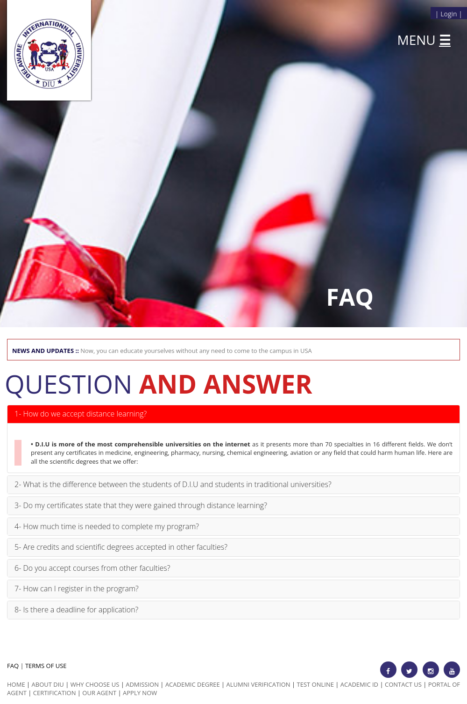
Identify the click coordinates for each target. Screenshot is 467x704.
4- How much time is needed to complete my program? (106, 526)
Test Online (315, 684)
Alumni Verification (258, 684)
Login (448, 13)
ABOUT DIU (48, 684)
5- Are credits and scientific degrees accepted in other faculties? (120, 547)
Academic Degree (192, 684)
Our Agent (99, 693)
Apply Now (140, 693)
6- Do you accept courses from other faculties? (92, 568)
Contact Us (403, 684)
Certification (54, 693)
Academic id (359, 684)
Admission (142, 684)
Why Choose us (95, 684)
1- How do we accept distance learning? (80, 414)
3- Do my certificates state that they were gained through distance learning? (140, 505)
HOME (16, 684)
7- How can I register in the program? (76, 588)
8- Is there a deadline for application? (76, 609)
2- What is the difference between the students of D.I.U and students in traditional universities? (173, 484)
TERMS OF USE (46, 665)
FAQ (13, 665)
